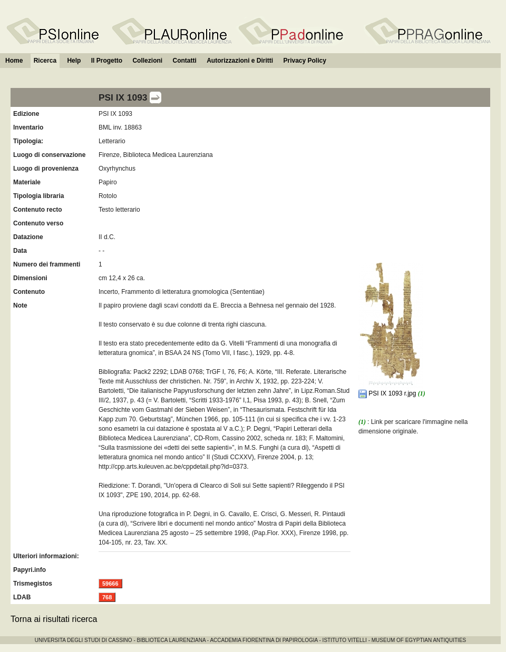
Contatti (184, 60)
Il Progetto (106, 60)
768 (107, 597)
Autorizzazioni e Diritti (240, 60)
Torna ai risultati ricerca (54, 619)
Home (14, 60)
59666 (110, 583)
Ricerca (45, 60)
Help (74, 60)
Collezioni (147, 60)
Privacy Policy (304, 60)
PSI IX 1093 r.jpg (388, 393)
